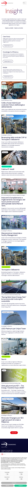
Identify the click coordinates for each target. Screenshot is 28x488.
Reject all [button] (7, 485)
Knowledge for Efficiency (8, 116)
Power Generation (6, 267)
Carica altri (14, 432)
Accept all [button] (20, 485)
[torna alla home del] (7, 3)
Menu (25, 2)
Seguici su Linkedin (9, 28)
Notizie (4, 83)
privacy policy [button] (14, 458)
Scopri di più (7, 45)
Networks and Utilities (6, 166)
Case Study (5, 152)
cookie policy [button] (17, 462)
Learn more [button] (14, 482)
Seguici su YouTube (18, 28)
